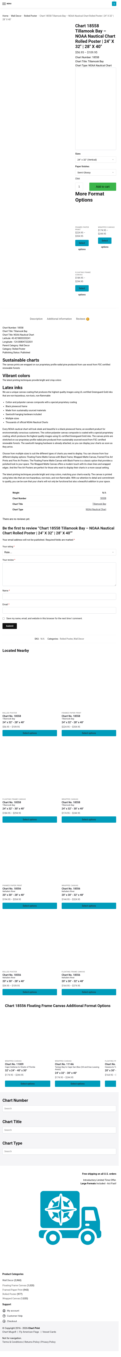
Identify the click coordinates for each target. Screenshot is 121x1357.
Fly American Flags (29, 1329)
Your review (8, 555)
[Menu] (7, 4)
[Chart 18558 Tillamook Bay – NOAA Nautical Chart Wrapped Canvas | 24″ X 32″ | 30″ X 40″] (107, 215)
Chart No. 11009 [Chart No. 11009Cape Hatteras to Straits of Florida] (27, 1064)
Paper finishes (82, 166)
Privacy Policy (48, 1339)
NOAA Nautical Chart (96, 504)
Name (6, 586)
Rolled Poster (30, 16)
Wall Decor (16, 16)
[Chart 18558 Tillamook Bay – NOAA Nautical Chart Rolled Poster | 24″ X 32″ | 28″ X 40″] (29, 677)
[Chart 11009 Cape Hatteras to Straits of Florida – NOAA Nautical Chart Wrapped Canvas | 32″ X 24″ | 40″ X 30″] (27, 1032)
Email (5, 599)
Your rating (8, 541)
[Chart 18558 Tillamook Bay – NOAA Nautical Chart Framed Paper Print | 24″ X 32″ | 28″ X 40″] (84, 215)
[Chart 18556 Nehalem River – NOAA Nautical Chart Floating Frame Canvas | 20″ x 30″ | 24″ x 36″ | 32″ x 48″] (89, 938)
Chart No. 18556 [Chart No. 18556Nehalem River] (29, 887)
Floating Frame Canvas (14, 795)
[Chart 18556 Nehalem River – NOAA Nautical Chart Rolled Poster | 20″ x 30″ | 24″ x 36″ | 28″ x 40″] (29, 938)
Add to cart (102, 186)
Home (5, 16)
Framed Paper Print (71, 708)
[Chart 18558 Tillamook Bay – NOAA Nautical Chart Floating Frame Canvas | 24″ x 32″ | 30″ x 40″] (84, 261)
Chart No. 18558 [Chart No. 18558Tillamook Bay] (29, 714)
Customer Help (12, 1314)
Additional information (59, 314)
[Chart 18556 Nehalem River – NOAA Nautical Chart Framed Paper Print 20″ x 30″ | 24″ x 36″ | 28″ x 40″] (29, 851)
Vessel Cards (49, 1329)
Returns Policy (32, 1339)
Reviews (80, 314)
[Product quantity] (79, 187)
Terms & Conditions (12, 1339)
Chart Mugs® (9, 1329)
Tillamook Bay (99, 499)
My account (10, 1308)
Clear (77, 178)
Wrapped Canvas (106, 227)
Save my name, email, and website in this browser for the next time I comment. (44, 613)
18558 (103, 493)
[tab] (36, 311)
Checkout (9, 1319)
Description (36, 314)
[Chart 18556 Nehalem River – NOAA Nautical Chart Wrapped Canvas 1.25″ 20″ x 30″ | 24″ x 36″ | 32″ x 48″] (89, 851)
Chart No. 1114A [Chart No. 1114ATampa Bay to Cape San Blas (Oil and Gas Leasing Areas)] (77, 1065)
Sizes (78, 153)
